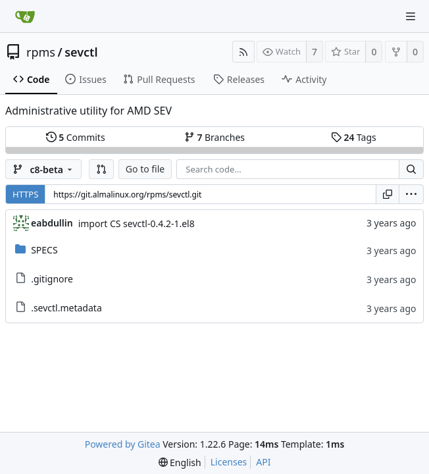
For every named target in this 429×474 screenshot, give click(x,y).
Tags (353, 137)
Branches (214, 137)
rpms (40, 52)
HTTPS (25, 194)
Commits (75, 137)
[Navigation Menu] (410, 16)
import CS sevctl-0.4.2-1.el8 (136, 223)
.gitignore (52, 279)
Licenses (229, 462)
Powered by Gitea (123, 444)
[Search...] (411, 169)
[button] (101, 169)
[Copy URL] (387, 194)
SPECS (44, 250)
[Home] (25, 16)
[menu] (411, 194)
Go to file (145, 169)
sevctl (80, 52)
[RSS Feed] (243, 52)
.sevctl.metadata (66, 308)
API (263, 462)
